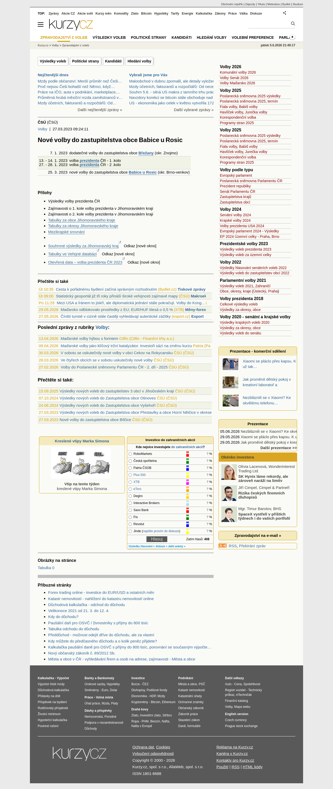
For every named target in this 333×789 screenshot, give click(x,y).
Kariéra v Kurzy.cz (232, 753)
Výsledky (56, 201)
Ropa (135, 721)
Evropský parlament (236, 175)
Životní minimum (49, 714)
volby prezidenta (79, 201)
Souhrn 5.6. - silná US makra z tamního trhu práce (172, 92)
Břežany (145, 153)
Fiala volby (228, 107)
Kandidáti (113, 61)
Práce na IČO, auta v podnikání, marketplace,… (79, 92)
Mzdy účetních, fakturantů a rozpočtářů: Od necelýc (174, 86)
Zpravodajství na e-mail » (257, 535)
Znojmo (169, 153)
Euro (104, 690)
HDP (153, 696)
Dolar (113, 690)
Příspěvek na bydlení (52, 702)
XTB (136, 482)
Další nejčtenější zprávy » (100, 109)
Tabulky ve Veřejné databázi (72, 254)
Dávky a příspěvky (98, 710)
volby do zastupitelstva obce (103, 172)
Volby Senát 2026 (234, 78)
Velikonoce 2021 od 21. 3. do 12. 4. (78, 610)
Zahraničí (262, 286)
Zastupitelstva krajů (235, 197)
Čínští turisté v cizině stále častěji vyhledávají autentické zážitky (116, 316)
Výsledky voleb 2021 (236, 286)
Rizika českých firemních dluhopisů (261, 495)
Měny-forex (195, 309)
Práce (232, 13)
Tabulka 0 (46, 567)
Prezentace (257, 424)
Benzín (155, 721)
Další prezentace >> (278, 448)
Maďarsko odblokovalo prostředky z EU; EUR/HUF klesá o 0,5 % (117, 309)
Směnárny (92, 690)
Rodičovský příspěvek (53, 708)
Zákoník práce (188, 714)
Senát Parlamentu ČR (237, 191)
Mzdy (161, 696)
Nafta (165, 721)
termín (273, 101)
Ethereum (168, 702)
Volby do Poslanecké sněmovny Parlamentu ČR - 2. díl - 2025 (114, 367)
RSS (233, 546)
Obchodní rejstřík (232, 4)
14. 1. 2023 (57, 160)
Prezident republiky (235, 186)
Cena (238, 684)
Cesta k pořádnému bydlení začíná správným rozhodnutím (106, 289)
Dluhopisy (138, 690)
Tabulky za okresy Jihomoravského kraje (83, 226)
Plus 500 (139, 475)
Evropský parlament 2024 (240, 231)
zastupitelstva (116, 153)
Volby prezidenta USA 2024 (242, 226)
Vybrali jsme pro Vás (148, 75)
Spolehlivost (252, 684)
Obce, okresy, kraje (235, 291)
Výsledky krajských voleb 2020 (245, 322)
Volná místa (104, 697)
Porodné (110, 716)
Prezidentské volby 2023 (244, 243)
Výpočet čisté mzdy (51, 684)
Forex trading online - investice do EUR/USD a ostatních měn (101, 592)
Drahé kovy (139, 709)
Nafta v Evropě (141, 726)
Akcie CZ (68, 13)
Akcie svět (85, 13)
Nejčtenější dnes (53, 75)
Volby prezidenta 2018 (241, 298)
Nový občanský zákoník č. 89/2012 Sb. (81, 653)
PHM (145, 721)
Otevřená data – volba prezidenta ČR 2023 (85, 262)
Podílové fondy (156, 690)
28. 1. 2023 (57, 164)
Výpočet (63, 678)
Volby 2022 (230, 262)
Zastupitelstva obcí (235, 202)
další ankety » (176, 546)
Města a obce (187, 684)
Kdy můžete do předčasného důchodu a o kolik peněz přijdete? (102, 641)
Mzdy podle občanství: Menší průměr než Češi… (80, 81)
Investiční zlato (150, 715)
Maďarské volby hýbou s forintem (89, 338)
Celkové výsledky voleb (239, 304)
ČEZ (145, 684)
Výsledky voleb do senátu (240, 333)
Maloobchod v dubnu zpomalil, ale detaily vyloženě (173, 81)
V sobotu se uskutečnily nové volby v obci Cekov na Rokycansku (116, 353)
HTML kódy (252, 767)
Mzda (105, 703)
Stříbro (167, 715)
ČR (103, 160)
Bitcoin (146, 13)
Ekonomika (139, 696)
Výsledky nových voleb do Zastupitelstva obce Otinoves (108, 398)
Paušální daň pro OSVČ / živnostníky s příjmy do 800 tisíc (98, 623)
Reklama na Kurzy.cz (234, 747)
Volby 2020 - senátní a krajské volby (255, 317)
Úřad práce (92, 703)
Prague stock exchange (241, 726)
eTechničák (244, 695)
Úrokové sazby (95, 684)
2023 (63, 153)
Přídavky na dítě (49, 696)
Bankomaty (105, 678)
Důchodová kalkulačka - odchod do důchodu (86, 604)
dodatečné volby (83, 153)
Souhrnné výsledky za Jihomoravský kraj (83, 246)
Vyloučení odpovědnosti (153, 753)
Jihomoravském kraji (135, 208)
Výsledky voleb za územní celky (245, 255)
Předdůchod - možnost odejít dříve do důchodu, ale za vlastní (101, 635)
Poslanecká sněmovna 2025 (243, 101)
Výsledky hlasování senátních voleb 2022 (253, 268)
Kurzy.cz (43, 45)
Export (197, 316)
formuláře (194, 726)
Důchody (91, 728)
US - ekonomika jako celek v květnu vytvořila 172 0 (173, 103)
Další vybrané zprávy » (194, 109)
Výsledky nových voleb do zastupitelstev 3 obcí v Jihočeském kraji (117, 391)
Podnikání (185, 678)
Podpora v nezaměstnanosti (104, 722)
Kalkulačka (204, 13)
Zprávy (54, 13)
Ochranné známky (190, 702)
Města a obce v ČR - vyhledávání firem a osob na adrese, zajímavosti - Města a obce (121, 659)
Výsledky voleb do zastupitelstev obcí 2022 (254, 273)
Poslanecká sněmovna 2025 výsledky (250, 96)
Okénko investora (237, 457)
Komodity (121, 13)
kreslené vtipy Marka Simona (81, 484)
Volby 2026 (230, 67)
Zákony (220, 13)
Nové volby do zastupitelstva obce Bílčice (95, 419)
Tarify (175, 13)
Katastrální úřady (190, 696)
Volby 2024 (230, 209)
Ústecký (259, 291)
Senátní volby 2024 (235, 215)
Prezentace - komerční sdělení (258, 351)
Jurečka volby (256, 112)
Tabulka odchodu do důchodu (73, 629)
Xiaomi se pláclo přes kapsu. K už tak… (275, 437)
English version (236, 714)
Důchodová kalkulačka (53, 690)
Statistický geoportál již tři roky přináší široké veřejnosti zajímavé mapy (117, 296)
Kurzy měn (103, 13)
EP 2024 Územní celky (238, 236)
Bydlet (286, 4)
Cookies (163, 747)
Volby (42, 129)
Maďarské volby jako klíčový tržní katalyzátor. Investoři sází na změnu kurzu (126, 345)
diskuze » (161, 546)
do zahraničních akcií (187, 447)
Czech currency (236, 720)
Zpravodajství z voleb (75, 45)
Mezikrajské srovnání (66, 232)
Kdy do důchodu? (63, 616)
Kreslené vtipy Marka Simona (82, 441)
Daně (182, 726)
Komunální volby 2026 (238, 72)
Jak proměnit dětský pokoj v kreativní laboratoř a (282, 442)
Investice (138, 678)
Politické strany (85, 61)
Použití (222, 767)
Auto (228, 684)
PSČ (202, 684)
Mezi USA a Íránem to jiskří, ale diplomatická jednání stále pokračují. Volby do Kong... (131, 303)
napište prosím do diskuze (161, 531)
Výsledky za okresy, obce (240, 310)
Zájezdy (250, 4)
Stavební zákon (189, 720)
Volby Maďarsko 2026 (237, 83)
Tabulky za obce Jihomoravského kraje (81, 220)
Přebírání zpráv (252, 546)
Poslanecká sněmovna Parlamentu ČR (251, 181)
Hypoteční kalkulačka (52, 720)
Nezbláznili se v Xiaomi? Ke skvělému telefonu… (283, 431)
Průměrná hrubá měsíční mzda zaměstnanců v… (80, 97)
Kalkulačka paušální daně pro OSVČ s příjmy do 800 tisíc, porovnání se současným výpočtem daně (131, 647)
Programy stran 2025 (237, 123)
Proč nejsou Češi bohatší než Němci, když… (76, 86)
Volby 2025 (230, 90)
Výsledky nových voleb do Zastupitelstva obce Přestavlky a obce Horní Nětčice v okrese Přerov (142, 412)
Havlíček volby (231, 112)
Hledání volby (139, 61)
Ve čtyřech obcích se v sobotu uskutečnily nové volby (107, 360)
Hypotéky (161, 13)
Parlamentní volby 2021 (243, 280)
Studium (298, 4)
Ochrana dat (143, 747)
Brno (170, 172)
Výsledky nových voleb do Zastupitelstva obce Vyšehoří (108, 405)
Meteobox (273, 4)
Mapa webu (242, 707)
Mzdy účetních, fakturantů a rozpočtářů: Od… (77, 103)
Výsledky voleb (53, 61)
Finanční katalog (236, 701)
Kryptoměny (139, 702)
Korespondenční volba (238, 117)
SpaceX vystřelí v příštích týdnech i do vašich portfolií (264, 516)
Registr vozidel (235, 690)
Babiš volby (248, 107)
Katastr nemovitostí (191, 690)
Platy (114, 703)
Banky (89, 678)
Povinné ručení (48, 726)
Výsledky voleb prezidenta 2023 (245, 249)
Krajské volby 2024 (235, 220)
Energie (187, 13)
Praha (265, 236)
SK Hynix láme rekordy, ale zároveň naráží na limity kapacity (255, 480)
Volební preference (253, 37)
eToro (137, 489)
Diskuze (256, 13)
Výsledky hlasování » (142, 546)
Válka (243, 13)
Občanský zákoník (191, 708)
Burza (135, 684)
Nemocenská (94, 716)
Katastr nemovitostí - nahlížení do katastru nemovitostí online (101, 598)
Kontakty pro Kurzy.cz (235, 760)
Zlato (135, 13)
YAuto (261, 4)
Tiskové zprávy (192, 289)
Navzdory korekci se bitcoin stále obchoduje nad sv (173, 97)
